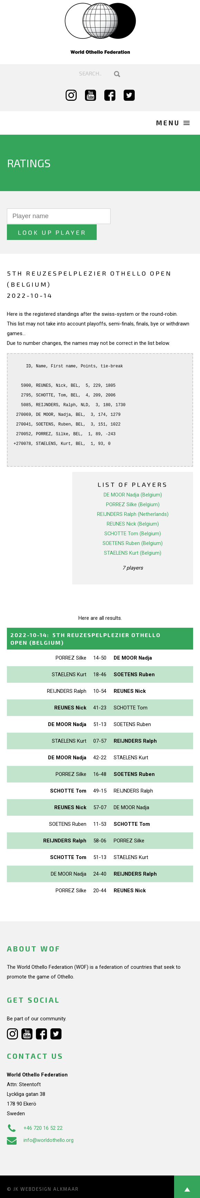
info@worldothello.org (40, 1124)
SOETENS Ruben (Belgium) (133, 527)
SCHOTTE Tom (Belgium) (132, 518)
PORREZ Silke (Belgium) (133, 488)
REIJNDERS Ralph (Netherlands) (133, 498)
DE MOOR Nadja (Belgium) (133, 479)
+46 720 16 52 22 (35, 1112)
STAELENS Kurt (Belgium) (132, 537)
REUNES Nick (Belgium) (133, 508)
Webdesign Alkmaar (49, 1173)
